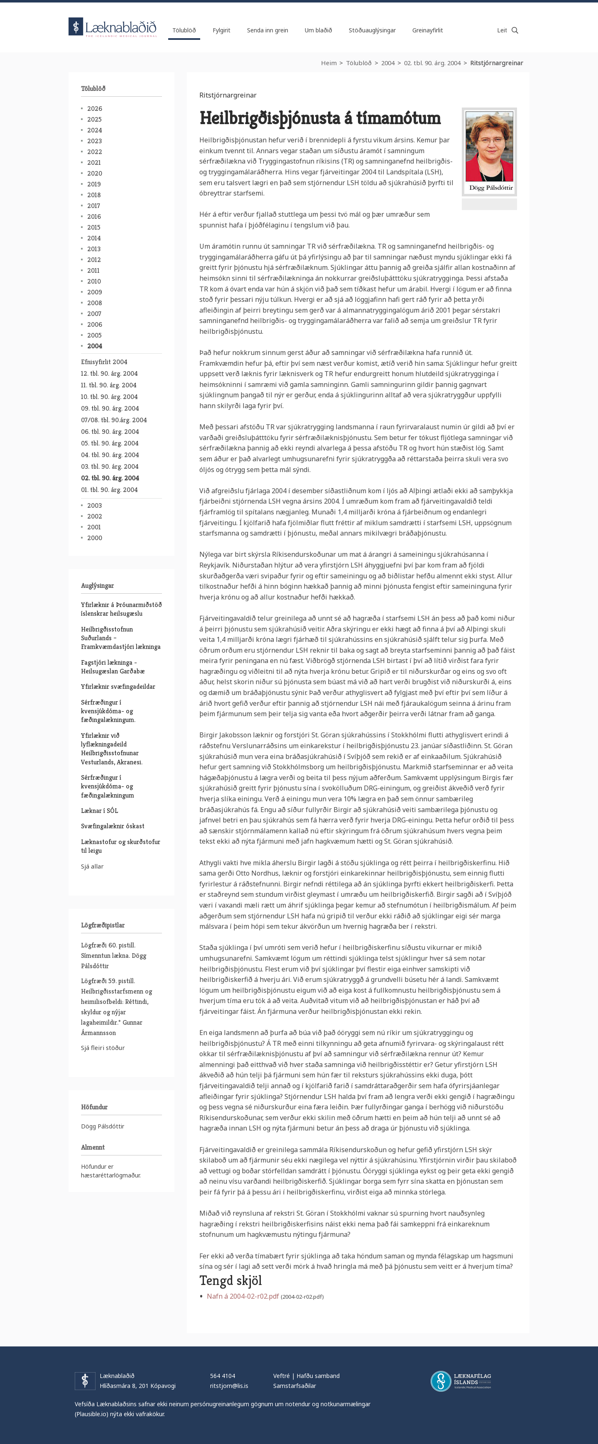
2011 (93, 270)
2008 (94, 303)
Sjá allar (92, 866)
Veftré (281, 1376)
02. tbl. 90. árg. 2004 (432, 63)
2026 (94, 108)
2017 (93, 205)
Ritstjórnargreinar (496, 63)
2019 (94, 184)
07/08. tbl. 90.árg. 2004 (114, 420)
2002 (94, 516)
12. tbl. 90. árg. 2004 (109, 373)
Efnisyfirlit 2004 (104, 361)
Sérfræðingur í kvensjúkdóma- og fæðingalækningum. (108, 711)
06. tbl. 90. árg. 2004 (110, 431)
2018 (94, 195)
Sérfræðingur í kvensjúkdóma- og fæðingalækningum (107, 786)
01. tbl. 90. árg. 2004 (109, 489)
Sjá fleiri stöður (103, 1047)
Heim (329, 63)
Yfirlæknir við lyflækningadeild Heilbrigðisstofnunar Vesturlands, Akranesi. (111, 748)
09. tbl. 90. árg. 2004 (110, 408)
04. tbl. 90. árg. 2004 (110, 454)
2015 (93, 227)
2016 (94, 216)
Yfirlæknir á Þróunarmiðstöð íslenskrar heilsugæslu (121, 609)
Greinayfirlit (427, 30)
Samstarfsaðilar (294, 1386)
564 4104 (222, 1376)
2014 (94, 238)
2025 (94, 119)
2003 (94, 505)
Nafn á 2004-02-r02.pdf (243, 1296)
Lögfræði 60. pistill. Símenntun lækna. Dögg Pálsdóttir (113, 955)
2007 (94, 313)
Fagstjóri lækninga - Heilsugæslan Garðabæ (113, 666)
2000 (94, 538)
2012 (94, 259)
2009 (94, 292)
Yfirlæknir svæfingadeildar (118, 686)
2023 (94, 141)
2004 (388, 63)
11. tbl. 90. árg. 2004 (109, 385)
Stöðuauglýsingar (372, 30)
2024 (94, 130)
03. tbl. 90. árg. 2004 (110, 466)
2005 (94, 335)
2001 (94, 527)
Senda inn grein (267, 30)
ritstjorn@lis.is (229, 1386)
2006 (94, 324)
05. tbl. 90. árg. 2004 (110, 443)
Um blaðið (318, 30)
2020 (94, 173)
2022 (94, 151)
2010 (94, 281)
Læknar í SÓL (99, 810)
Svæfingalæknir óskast (113, 826)
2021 (94, 162)
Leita (515, 30)
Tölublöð (359, 63)
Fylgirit (221, 30)
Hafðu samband (318, 1376)
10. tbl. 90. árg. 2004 (109, 396)
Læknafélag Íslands (461, 1381)
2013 (93, 249)
